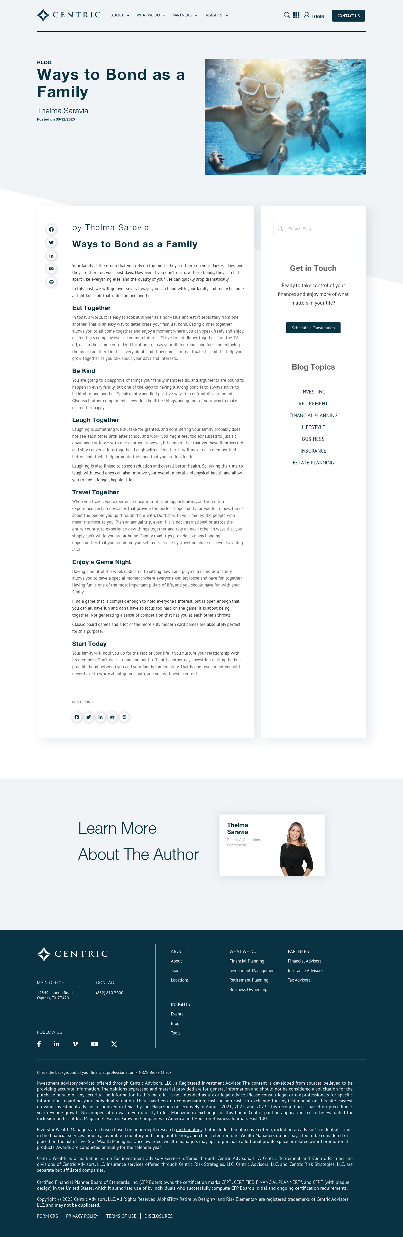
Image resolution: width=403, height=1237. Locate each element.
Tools (175, 1033)
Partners (182, 14)
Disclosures (158, 1216)
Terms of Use (121, 1216)
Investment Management (253, 970)
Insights (213, 14)
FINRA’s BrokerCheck (153, 1072)
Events (177, 1014)
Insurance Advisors (305, 970)
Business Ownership (248, 989)
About (117, 14)
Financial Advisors (305, 961)
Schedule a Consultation (313, 327)
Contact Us (348, 15)
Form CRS (47, 1216)
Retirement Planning (249, 980)
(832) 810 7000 (109, 992)
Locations (180, 980)
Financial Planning (247, 961)
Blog (175, 1023)
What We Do (148, 14)
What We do (243, 951)
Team (176, 970)
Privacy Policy (82, 1216)
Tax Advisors (299, 980)
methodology (189, 1129)
